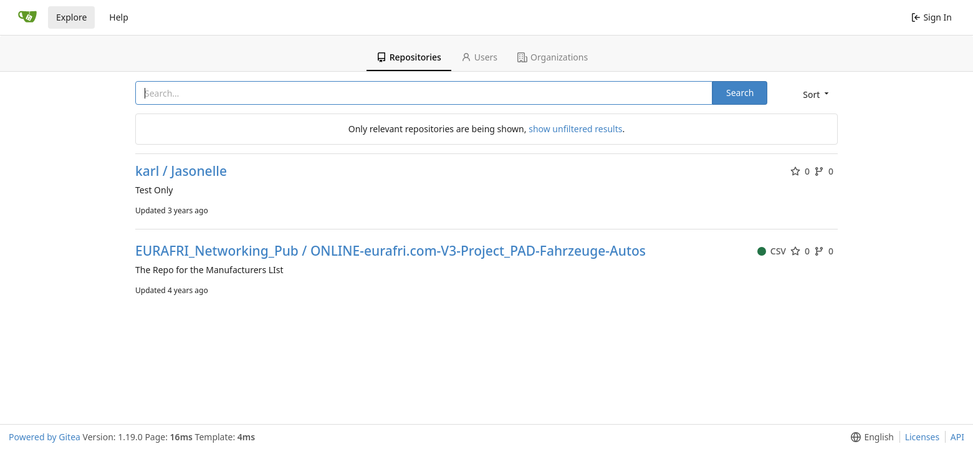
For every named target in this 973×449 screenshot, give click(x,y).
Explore (71, 17)
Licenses (922, 437)
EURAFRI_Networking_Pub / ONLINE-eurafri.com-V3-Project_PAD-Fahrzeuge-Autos (390, 251)
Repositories (408, 57)
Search (740, 93)
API (957, 437)
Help (118, 17)
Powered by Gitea (44, 437)
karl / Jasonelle (181, 171)
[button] (815, 94)
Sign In (931, 17)
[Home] (27, 17)
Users (479, 57)
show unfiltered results (575, 129)
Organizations (552, 57)
